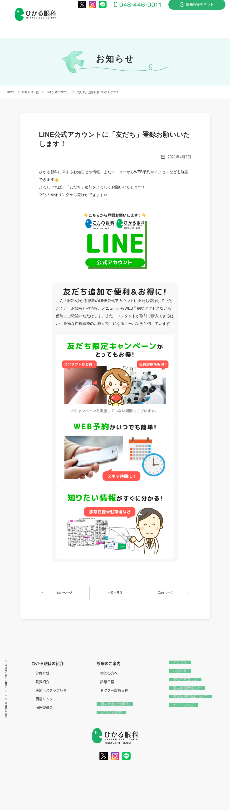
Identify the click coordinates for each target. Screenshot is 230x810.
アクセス (216, 21)
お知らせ (176, 671)
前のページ (64, 592)
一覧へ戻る (115, 592)
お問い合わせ (193, 21)
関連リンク (44, 699)
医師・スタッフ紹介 (51, 690)
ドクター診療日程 (114, 690)
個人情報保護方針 (183, 688)
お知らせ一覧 (30, 92)
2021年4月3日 (179, 157)
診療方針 (42, 673)
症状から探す (166, 21)
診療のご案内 (106, 21)
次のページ (165, 592)
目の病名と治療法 (136, 21)
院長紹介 (42, 682)
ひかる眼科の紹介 (75, 21)
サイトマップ (179, 705)
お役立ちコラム (181, 679)
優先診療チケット (197, 8)
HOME (11, 92)
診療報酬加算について (186, 696)
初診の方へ (109, 673)
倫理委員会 (44, 707)
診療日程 (107, 682)
